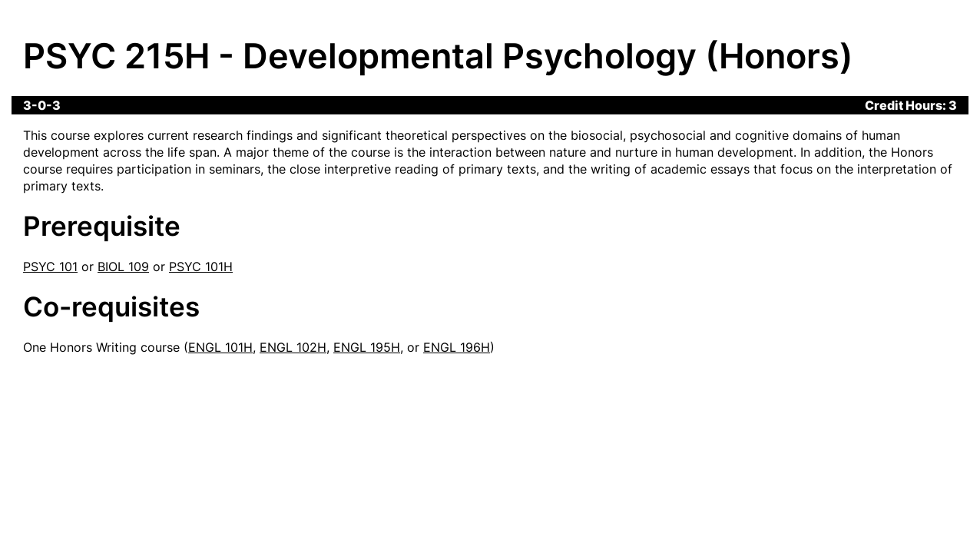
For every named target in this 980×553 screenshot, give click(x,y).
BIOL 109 (123, 266)
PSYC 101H (201, 266)
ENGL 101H (220, 347)
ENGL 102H (293, 347)
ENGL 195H (366, 347)
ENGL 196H (456, 347)
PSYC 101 (50, 266)
